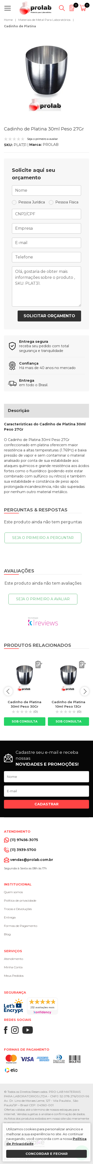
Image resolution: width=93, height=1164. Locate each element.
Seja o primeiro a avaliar (43, 599)
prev (8, 691)
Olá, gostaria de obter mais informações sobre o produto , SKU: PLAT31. (46, 286)
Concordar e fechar (47, 1154)
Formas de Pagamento (20, 926)
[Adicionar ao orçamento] (38, 664)
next (84, 691)
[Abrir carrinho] (83, 8)
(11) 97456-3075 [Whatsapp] (24, 840)
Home (8, 20)
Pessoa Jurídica (31, 202)
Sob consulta (24, 721)
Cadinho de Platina (20, 26)
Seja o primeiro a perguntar (43, 537)
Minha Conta (13, 967)
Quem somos (13, 892)
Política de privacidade (20, 900)
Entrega (10, 917)
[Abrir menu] (8, 8)
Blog (7, 934)
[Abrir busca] (62, 8)
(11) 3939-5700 (23, 850)
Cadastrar (46, 804)
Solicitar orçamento (49, 316)
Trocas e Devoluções (18, 909)
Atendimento (13, 959)
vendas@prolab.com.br (31, 859)
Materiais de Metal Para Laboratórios (44, 20)
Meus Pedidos (14, 975)
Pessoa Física (66, 202)
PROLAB (51, 144)
